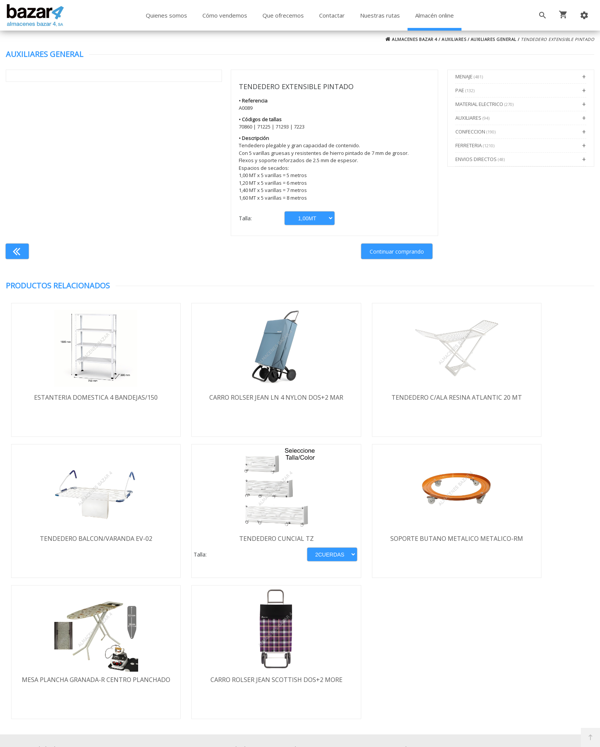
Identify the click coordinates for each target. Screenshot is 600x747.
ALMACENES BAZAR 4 (411, 39)
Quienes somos (166, 15)
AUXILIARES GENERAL (494, 39)
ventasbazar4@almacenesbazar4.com (461, 671)
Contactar (332, 15)
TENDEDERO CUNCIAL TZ (79, 539)
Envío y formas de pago (69, 643)
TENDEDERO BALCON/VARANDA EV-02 (521, 397)
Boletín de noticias (300, 675)
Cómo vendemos (224, 15)
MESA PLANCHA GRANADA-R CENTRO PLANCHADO (373, 543)
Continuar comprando (397, 251)
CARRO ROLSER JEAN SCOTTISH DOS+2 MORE (520, 543)
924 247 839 (425, 660)
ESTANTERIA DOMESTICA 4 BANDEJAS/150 (79, 397)
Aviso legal (50, 665)
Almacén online (434, 15)
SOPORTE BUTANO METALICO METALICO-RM (226, 543)
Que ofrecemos (283, 15)
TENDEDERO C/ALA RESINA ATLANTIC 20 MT (373, 397)
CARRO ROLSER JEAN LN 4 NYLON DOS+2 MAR (226, 401)
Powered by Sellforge (401, 734)
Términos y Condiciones (320, 708)
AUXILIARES (454, 39)
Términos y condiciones (69, 632)
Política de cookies (61, 676)
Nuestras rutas (380, 15)
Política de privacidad (65, 654)
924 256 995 (425, 649)
